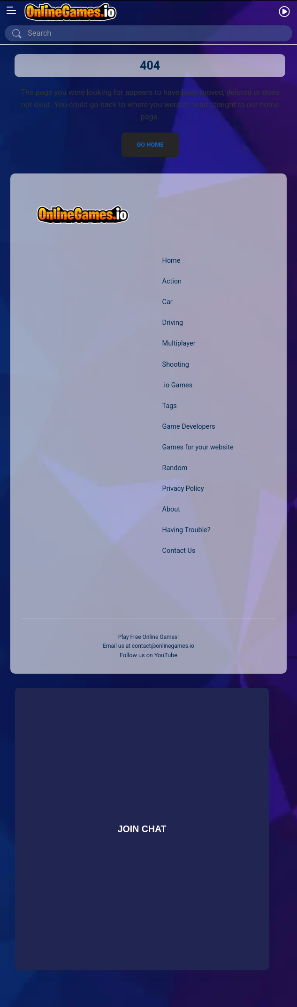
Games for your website (198, 447)
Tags (169, 406)
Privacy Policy (183, 489)
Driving (172, 323)
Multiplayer (179, 344)
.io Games (177, 385)
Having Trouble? (186, 530)
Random (175, 468)
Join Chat (141, 828)
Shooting (176, 365)
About (171, 509)
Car (167, 303)
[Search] (150, 33)
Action (172, 282)
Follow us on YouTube (148, 655)
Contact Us (179, 551)
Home (171, 261)
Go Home (150, 144)
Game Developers (189, 427)
